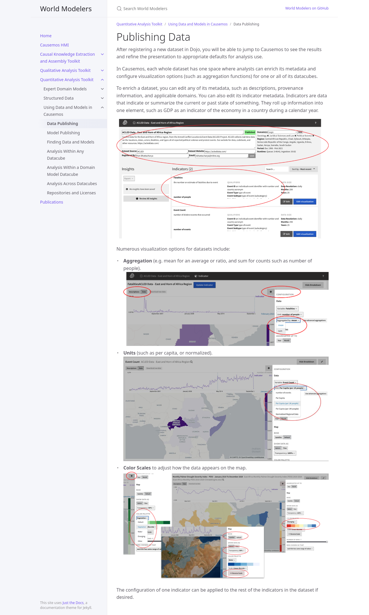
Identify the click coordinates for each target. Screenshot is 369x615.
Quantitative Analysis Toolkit (66, 79)
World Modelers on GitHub (307, 8)
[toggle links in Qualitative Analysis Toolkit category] (102, 70)
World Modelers (66, 8)
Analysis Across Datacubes (72, 183)
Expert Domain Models (65, 89)
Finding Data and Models (70, 142)
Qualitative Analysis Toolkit (65, 70)
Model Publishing (63, 132)
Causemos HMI (54, 45)
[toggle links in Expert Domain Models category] (102, 89)
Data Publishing (62, 123)
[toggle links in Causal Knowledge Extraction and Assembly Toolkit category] (102, 54)
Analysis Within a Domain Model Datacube (71, 171)
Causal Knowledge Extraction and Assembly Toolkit (67, 57)
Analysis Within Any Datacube (65, 154)
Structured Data (59, 98)
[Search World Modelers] (184, 8)
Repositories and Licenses (71, 192)
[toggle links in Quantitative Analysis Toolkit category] (102, 79)
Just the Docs (73, 602)
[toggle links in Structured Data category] (102, 98)
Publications (51, 202)
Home (46, 35)
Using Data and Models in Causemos (68, 111)
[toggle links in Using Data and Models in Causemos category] (102, 107)
